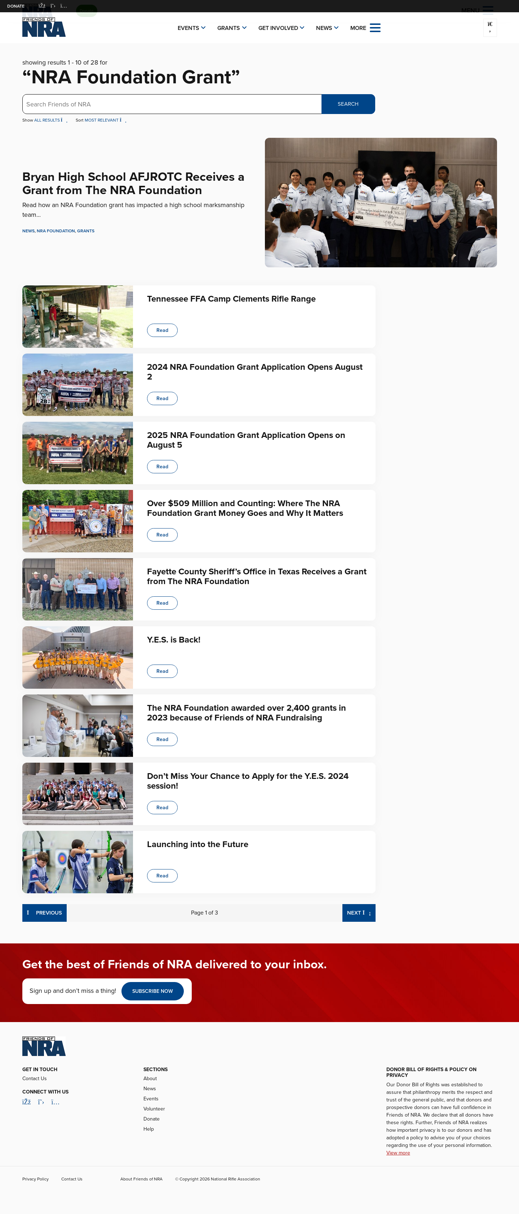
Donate (16, 6)
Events (188, 28)
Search (348, 104)
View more (398, 1153)
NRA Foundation (56, 230)
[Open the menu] (375, 27)
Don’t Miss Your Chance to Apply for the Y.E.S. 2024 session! (248, 781)
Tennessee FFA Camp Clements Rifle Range (231, 299)
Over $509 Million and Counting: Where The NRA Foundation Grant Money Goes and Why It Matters (245, 508)
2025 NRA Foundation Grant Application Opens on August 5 (246, 440)
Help (148, 1129)
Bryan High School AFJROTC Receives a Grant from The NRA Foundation (133, 184)
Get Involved (278, 28)
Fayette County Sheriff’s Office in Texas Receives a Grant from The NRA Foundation (257, 576)
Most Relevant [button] (106, 120)
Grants (228, 28)
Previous (44, 912)
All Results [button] (51, 120)
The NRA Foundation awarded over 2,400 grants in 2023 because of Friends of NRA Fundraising (246, 713)
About (150, 1078)
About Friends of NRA (141, 1179)
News (324, 28)
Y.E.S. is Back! (173, 640)
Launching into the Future (197, 844)
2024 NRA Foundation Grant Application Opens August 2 (255, 372)
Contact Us (34, 1078)
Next (361, 912)
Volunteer (154, 1109)
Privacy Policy (35, 1179)
